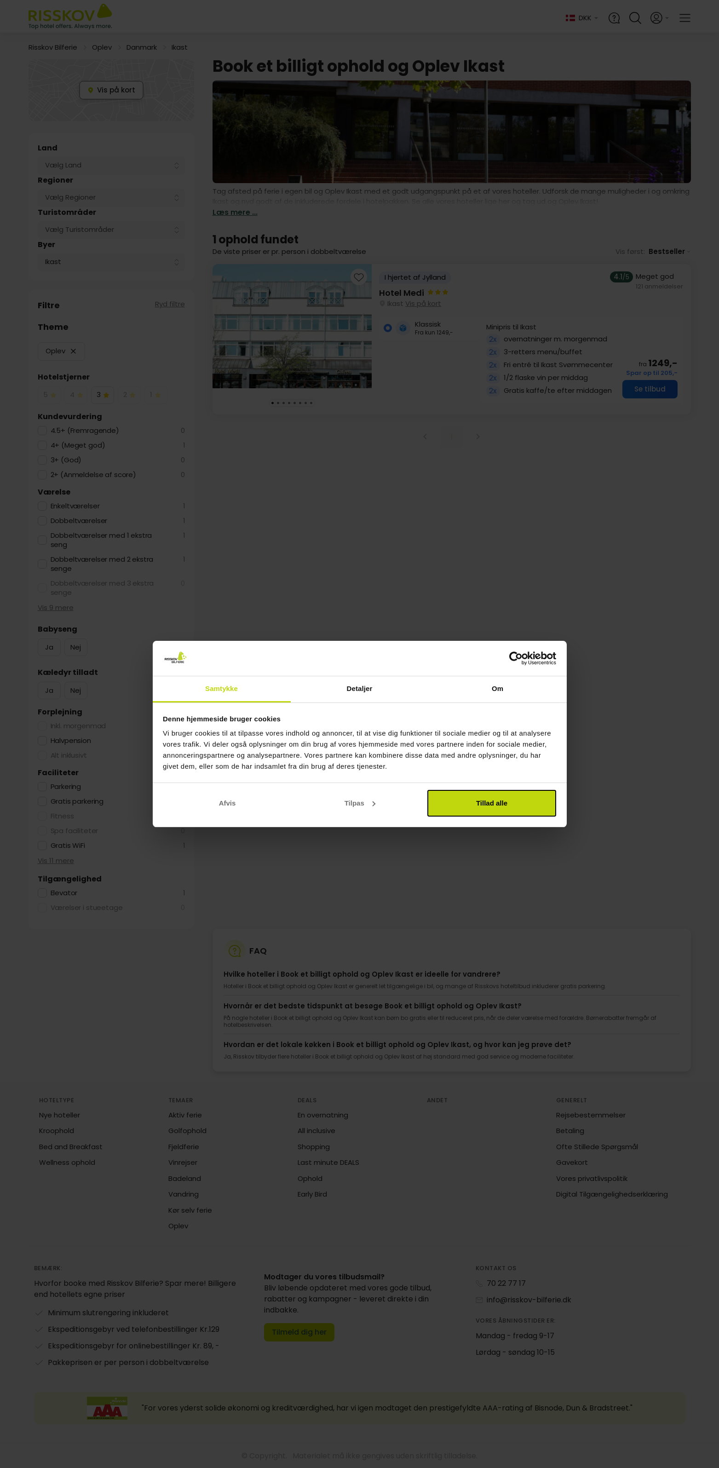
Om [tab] (497, 688)
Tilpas (360, 803)
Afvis (227, 803)
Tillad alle (491, 803)
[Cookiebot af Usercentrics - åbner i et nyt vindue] (516, 658)
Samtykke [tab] (221, 688)
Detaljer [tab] (360, 688)
